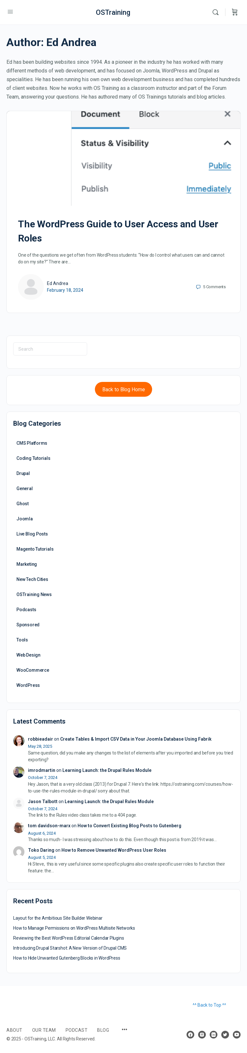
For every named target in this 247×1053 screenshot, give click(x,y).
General (24, 488)
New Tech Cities (32, 579)
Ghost (22, 503)
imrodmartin (41, 770)
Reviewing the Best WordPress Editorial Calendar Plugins (68, 938)
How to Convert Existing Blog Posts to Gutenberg (129, 825)
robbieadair (40, 739)
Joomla (24, 518)
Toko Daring (41, 850)
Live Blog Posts (32, 533)
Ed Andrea (57, 283)
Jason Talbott (43, 801)
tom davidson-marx (49, 825)
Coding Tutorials (33, 458)
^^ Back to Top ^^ (209, 1005)
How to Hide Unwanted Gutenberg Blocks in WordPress (66, 958)
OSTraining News (34, 594)
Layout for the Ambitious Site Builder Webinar (58, 918)
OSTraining (113, 12)
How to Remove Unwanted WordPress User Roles (113, 850)
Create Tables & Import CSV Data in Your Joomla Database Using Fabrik (136, 739)
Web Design (28, 655)
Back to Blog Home (123, 389)
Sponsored (28, 624)
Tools (22, 639)
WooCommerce (32, 670)
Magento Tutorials (34, 549)
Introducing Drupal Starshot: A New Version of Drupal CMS (70, 948)
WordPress (28, 685)
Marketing (26, 564)
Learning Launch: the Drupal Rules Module (106, 770)
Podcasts (26, 609)
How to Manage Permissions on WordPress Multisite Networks (74, 928)
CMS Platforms (31, 443)
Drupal (23, 473)
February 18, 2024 (65, 290)
